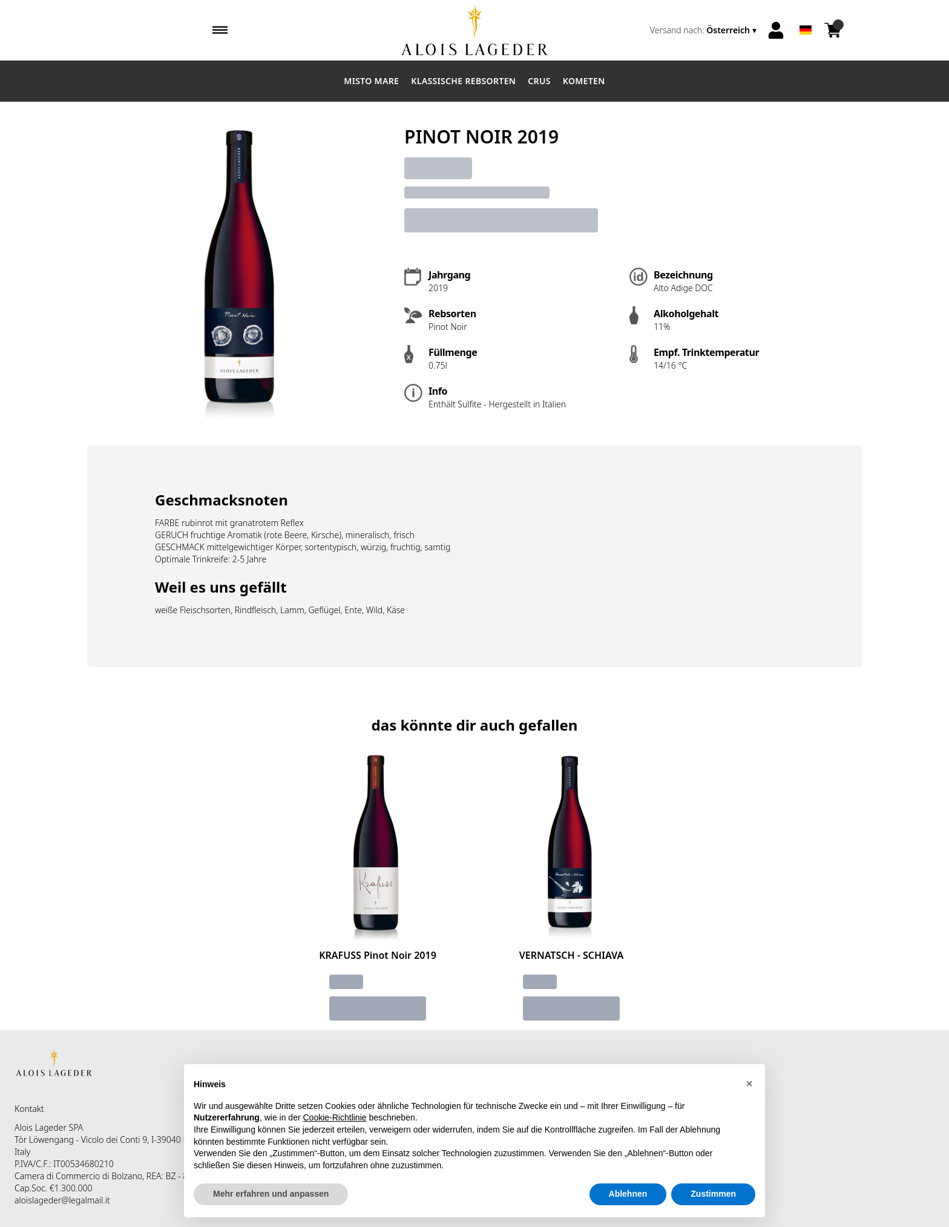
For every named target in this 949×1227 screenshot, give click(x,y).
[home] (475, 30)
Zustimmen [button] (713, 1194)
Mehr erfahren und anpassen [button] (271, 1194)
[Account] (775, 30)
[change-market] (704, 30)
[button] (749, 1083)
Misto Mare (371, 81)
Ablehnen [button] (628, 1194)
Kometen (584, 81)
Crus (539, 81)
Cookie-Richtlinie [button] (335, 1117)
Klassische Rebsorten (463, 81)
